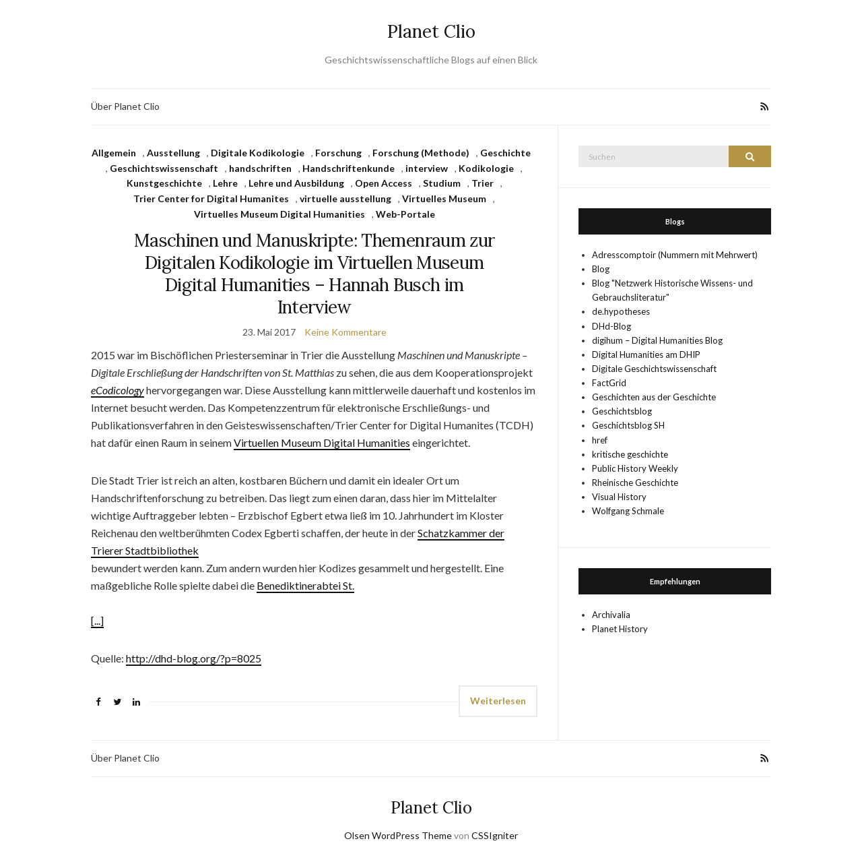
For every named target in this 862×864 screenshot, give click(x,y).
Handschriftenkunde (348, 168)
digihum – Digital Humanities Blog (657, 340)
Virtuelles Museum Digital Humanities (279, 214)
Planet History (620, 628)
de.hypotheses (621, 311)
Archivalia (611, 614)
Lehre (225, 183)
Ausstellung (173, 152)
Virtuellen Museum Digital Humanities (322, 442)
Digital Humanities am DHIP (646, 354)
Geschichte (505, 152)
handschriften (260, 168)
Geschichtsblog (622, 411)
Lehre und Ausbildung (296, 183)
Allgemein (114, 152)
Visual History (619, 496)
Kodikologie (486, 168)
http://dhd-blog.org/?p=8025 (193, 658)
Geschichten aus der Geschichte (654, 397)
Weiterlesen (498, 700)
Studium (442, 183)
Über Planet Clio (125, 106)
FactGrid (609, 382)
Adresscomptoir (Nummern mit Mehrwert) (675, 254)
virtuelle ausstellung (345, 198)
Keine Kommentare (345, 332)
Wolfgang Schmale (628, 510)
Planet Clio (431, 31)
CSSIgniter (494, 835)
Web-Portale (405, 214)
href (599, 440)
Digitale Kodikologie (257, 152)
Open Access (383, 183)
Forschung (338, 152)
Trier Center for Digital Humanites (211, 198)
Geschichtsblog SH (628, 425)
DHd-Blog (611, 326)
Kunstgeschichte (164, 183)
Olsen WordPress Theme (398, 835)
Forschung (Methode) (420, 152)
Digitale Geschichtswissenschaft (654, 368)
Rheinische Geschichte (635, 482)
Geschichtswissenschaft (164, 168)
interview (426, 168)
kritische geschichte (630, 454)
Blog (600, 269)
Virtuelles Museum (444, 198)
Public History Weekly (635, 468)
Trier (482, 183)
